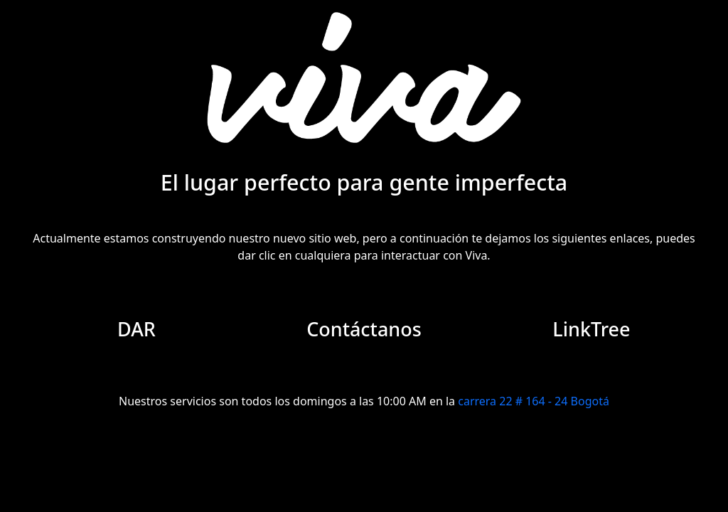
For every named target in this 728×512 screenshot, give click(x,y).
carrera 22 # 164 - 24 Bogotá (533, 401)
